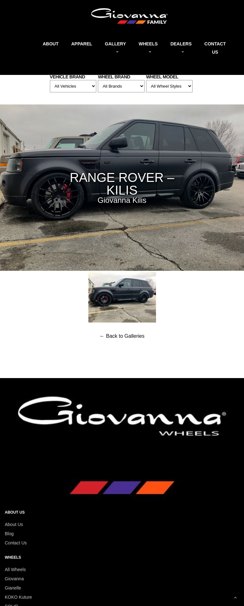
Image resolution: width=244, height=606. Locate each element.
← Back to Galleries (121, 336)
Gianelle (13, 587)
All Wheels (15, 569)
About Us (14, 524)
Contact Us (16, 542)
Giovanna (14, 578)
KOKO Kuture (18, 597)
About (50, 43)
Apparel (81, 43)
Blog (9, 533)
